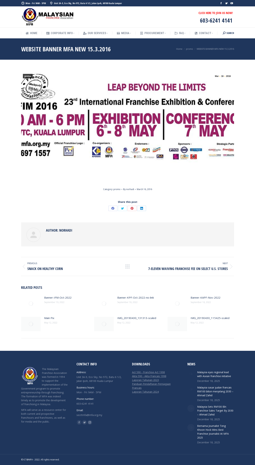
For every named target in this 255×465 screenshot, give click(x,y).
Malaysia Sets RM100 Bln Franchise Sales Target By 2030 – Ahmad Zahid (215, 410)
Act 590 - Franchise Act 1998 (148, 372)
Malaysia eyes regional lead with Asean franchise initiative (214, 374)
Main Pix (49, 318)
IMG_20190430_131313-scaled (136, 318)
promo (27, 76)
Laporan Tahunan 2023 (145, 380)
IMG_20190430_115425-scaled (210, 318)
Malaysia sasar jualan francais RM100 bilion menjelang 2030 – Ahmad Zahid (215, 391)
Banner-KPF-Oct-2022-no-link (135, 297)
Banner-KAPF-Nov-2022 (205, 297)
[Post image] (31, 303)
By (128, 189)
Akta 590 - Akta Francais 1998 (149, 376)
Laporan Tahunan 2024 (145, 391)
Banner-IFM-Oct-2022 (58, 297)
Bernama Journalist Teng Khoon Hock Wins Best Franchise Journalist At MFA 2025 (213, 431)
